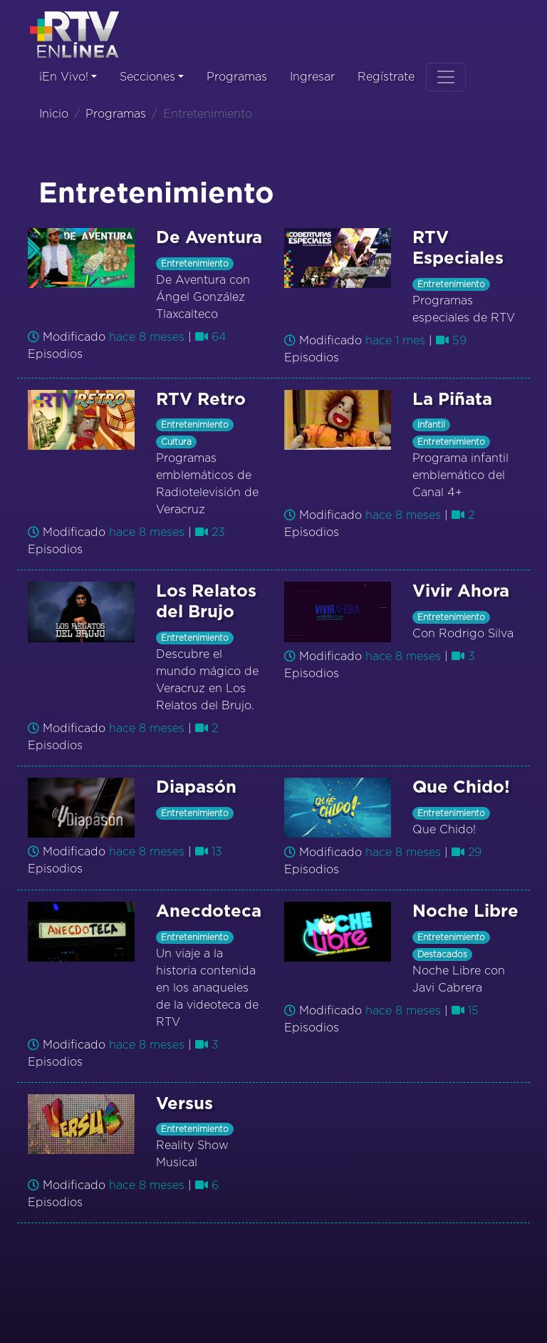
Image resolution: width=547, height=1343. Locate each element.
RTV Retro (201, 399)
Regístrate (386, 77)
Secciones (147, 77)
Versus (184, 1104)
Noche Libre (465, 911)
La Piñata (452, 399)
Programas (237, 77)
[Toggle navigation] (446, 77)
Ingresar (312, 77)
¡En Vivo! (63, 77)
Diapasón (196, 787)
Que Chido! (461, 787)
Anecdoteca (208, 911)
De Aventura (209, 238)
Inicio (53, 114)
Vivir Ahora (460, 591)
